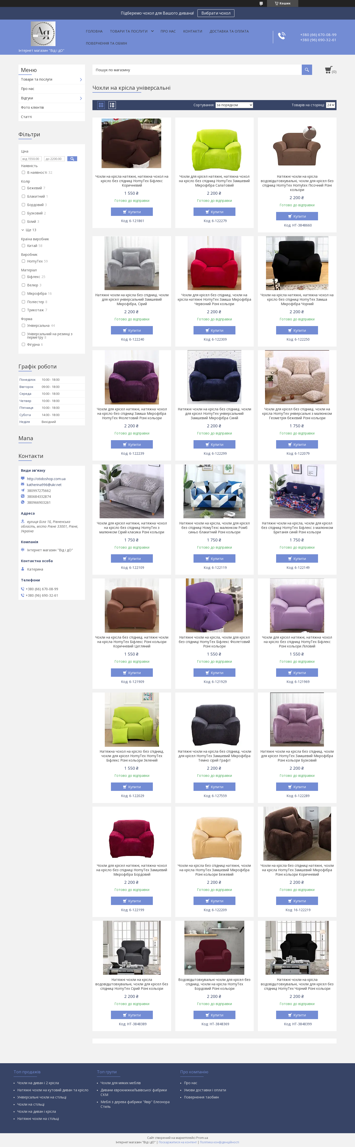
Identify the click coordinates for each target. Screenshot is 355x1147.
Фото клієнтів (32, 107)
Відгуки (27, 98)
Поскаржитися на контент (178, 1142)
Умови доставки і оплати (205, 1090)
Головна (94, 31)
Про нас (168, 31)
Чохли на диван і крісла (36, 1111)
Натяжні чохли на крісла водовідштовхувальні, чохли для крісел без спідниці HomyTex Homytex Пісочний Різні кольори (297, 183)
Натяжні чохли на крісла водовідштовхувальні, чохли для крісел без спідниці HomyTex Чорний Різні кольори (297, 984)
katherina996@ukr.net (44, 485)
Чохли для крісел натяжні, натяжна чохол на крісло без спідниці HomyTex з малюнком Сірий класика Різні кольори (132, 527)
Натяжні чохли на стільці (38, 1118)
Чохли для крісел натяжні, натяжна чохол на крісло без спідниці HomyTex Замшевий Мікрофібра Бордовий (131, 870)
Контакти (192, 31)
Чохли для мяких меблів (121, 1082)
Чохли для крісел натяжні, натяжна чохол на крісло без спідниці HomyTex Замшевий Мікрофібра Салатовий (214, 181)
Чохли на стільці (30, 1104)
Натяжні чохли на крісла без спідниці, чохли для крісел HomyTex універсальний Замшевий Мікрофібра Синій (214, 413)
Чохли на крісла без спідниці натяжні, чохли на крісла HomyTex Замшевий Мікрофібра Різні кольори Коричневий (297, 870)
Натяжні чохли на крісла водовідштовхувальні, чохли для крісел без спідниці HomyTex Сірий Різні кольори (131, 984)
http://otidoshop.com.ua (46, 478)
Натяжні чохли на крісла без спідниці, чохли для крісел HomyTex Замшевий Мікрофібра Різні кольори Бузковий (297, 756)
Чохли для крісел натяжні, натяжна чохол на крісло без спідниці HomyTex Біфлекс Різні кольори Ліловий (297, 641)
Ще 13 (31, 230)
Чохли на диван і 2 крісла (38, 1082)
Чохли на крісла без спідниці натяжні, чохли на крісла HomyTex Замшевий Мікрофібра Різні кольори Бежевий (214, 870)
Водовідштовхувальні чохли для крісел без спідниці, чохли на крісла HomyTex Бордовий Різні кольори (214, 984)
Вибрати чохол (216, 13)
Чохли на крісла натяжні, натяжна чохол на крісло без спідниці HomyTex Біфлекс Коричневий (131, 181)
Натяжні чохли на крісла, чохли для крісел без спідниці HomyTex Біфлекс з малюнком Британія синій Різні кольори (297, 527)
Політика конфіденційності (219, 1142)
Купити (134, 211)
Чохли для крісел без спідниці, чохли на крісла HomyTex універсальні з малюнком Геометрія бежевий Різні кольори (297, 413)
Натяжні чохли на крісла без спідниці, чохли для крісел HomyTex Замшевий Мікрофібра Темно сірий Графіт (214, 756)
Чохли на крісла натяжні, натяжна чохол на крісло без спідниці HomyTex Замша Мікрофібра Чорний (297, 299)
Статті (26, 116)
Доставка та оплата (229, 31)
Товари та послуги (128, 31)
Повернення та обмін (106, 43)
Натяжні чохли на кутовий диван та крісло (53, 1090)
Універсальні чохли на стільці (41, 1097)
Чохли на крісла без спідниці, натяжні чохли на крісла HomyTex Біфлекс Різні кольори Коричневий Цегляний (131, 641)
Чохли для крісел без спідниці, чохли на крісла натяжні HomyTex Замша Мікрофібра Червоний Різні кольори (214, 299)
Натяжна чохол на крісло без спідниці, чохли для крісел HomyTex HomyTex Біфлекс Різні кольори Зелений (132, 756)
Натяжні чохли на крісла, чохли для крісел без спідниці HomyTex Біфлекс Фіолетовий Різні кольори (214, 641)
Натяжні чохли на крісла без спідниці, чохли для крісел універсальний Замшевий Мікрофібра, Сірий (132, 299)
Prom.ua (202, 1138)
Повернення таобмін (201, 1097)
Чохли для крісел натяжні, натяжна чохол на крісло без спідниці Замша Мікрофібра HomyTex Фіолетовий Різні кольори (132, 413)
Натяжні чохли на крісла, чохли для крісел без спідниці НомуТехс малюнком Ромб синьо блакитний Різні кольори (214, 527)
